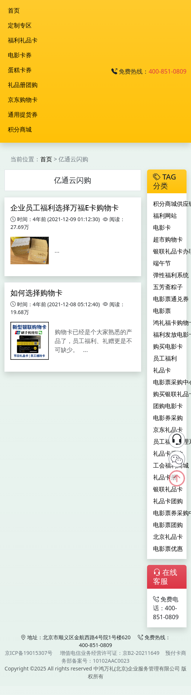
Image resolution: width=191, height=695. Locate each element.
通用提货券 (23, 114)
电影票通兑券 (171, 299)
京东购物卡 (23, 100)
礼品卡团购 (168, 501)
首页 (14, 10)
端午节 (162, 263)
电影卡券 (20, 55)
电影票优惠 (168, 548)
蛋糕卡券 (20, 70)
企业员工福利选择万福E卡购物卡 (64, 208)
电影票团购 (168, 525)
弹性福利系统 (171, 275)
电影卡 (162, 227)
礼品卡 (162, 370)
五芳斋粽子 (168, 287)
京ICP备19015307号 (28, 652)
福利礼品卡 (23, 40)
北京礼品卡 (168, 537)
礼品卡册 (165, 477)
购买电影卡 (168, 346)
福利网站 (165, 215)
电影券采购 (168, 418)
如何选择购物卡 (36, 293)
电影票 (162, 311)
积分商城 (20, 129)
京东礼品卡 (168, 430)
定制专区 (20, 25)
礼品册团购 (23, 85)
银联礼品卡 (168, 489)
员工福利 (165, 358)
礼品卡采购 (168, 453)
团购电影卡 (168, 406)
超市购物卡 (168, 239)
